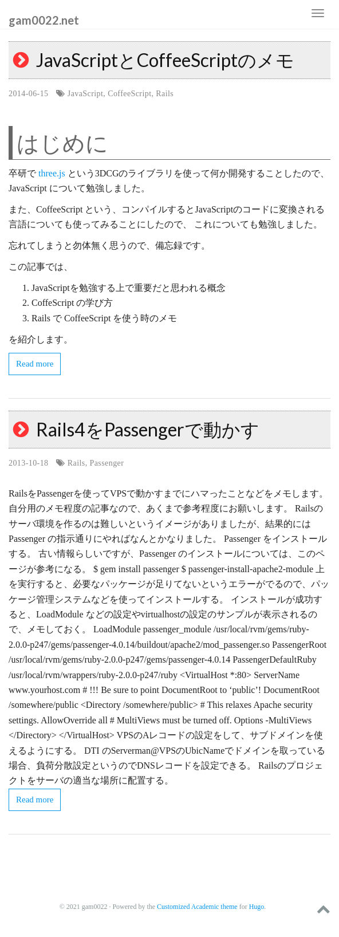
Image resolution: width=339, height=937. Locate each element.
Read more (34, 363)
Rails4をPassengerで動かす (147, 429)
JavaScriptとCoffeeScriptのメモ (165, 60)
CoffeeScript (129, 93)
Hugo (257, 907)
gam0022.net (44, 19)
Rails (165, 93)
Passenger (107, 463)
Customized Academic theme (197, 907)
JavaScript (86, 93)
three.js (51, 173)
